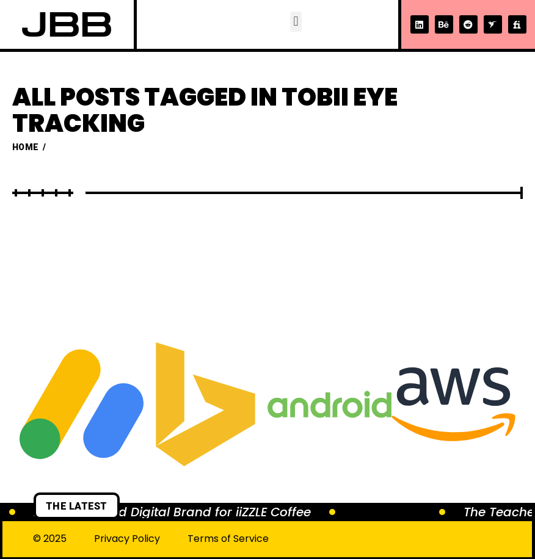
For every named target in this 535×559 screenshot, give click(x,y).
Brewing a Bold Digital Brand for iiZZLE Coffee (172, 512)
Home (25, 147)
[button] (296, 22)
